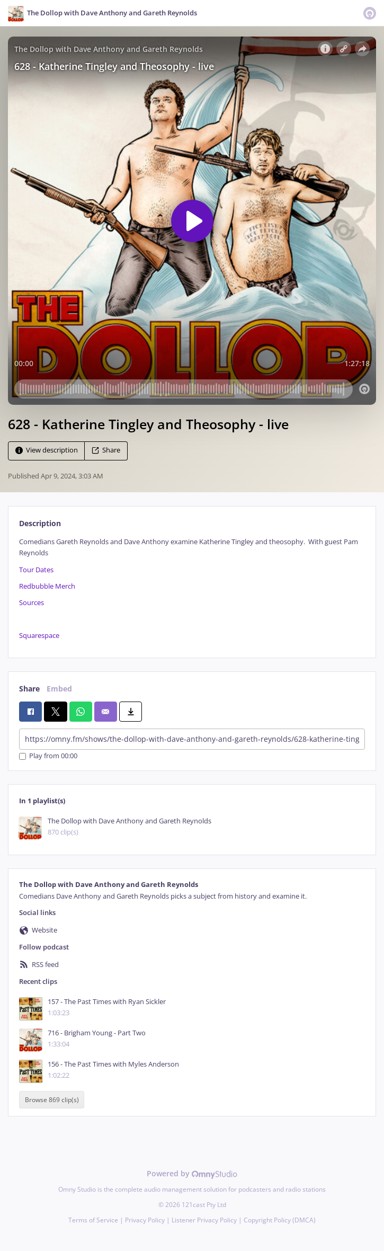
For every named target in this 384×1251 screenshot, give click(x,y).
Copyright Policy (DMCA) (280, 1220)
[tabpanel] (192, 589)
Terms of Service (93, 1220)
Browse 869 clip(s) (52, 1099)
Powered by (192, 1173)
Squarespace (39, 635)
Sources (31, 602)
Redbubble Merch (47, 586)
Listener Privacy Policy (204, 1220)
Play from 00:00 (48, 756)
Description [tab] (40, 523)
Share (106, 450)
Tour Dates (36, 569)
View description (46, 450)
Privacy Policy (145, 1220)
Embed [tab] (59, 689)
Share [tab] (29, 689)
